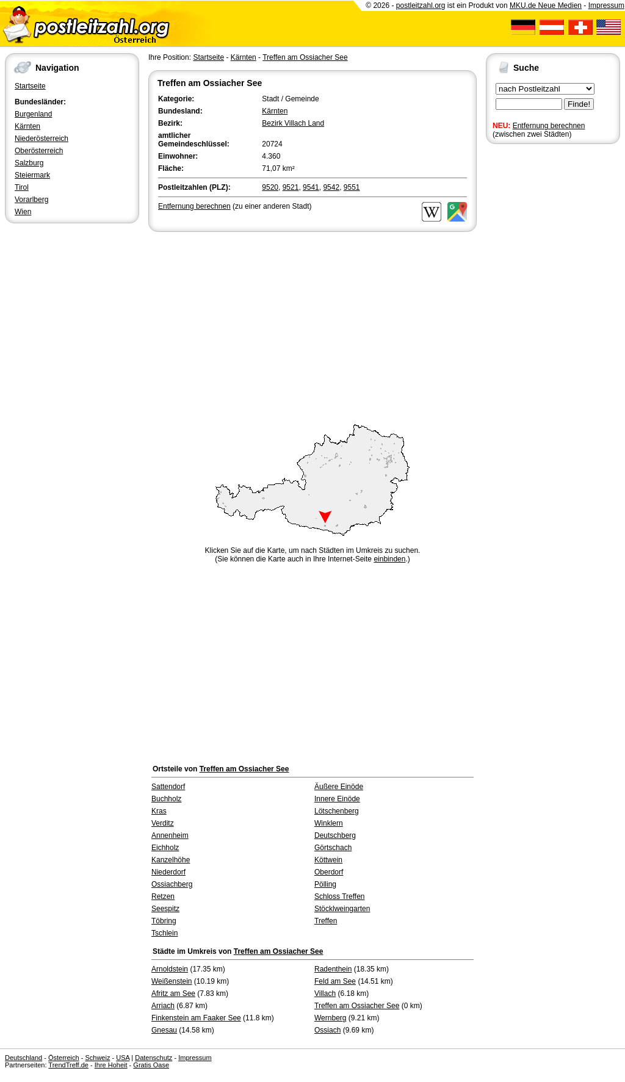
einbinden (389, 559)
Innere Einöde (337, 799)
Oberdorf (328, 872)
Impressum (606, 5)
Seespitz (165, 908)
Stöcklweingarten (342, 908)
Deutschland (23, 1057)
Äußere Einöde (338, 786)
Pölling (325, 884)
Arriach (163, 1005)
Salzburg (29, 163)
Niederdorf (168, 872)
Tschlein (164, 933)
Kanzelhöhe (170, 860)
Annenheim (170, 835)
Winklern (328, 823)
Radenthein (333, 969)
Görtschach (333, 847)
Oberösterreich (39, 150)
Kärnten (27, 126)
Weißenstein (171, 981)
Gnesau (164, 1030)
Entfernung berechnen (549, 125)
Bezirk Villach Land (293, 123)
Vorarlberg (31, 199)
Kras (159, 811)
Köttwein (328, 860)
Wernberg (330, 1018)
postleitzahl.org (421, 5)
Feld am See (335, 981)
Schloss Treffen (339, 896)
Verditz (162, 823)
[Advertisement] (312, 325)
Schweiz (97, 1057)
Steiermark (32, 175)
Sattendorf (168, 786)
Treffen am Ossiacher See (304, 57)
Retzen (163, 896)
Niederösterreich (41, 138)
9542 (331, 187)
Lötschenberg (336, 811)
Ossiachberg (171, 884)
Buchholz (166, 799)
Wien (23, 211)
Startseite (30, 86)
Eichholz (165, 847)
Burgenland (33, 114)
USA (122, 1057)
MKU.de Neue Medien (546, 5)
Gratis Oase (151, 1065)
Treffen (325, 921)
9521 (291, 187)
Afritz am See (173, 993)
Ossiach (327, 1030)
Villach (325, 993)
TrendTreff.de (68, 1065)
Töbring (163, 921)
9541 (311, 187)
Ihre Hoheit (111, 1065)
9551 (352, 187)
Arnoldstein (169, 969)
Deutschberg (335, 835)
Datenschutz (153, 1057)
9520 (270, 187)
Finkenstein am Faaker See (196, 1018)
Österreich (63, 1057)
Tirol (22, 187)
